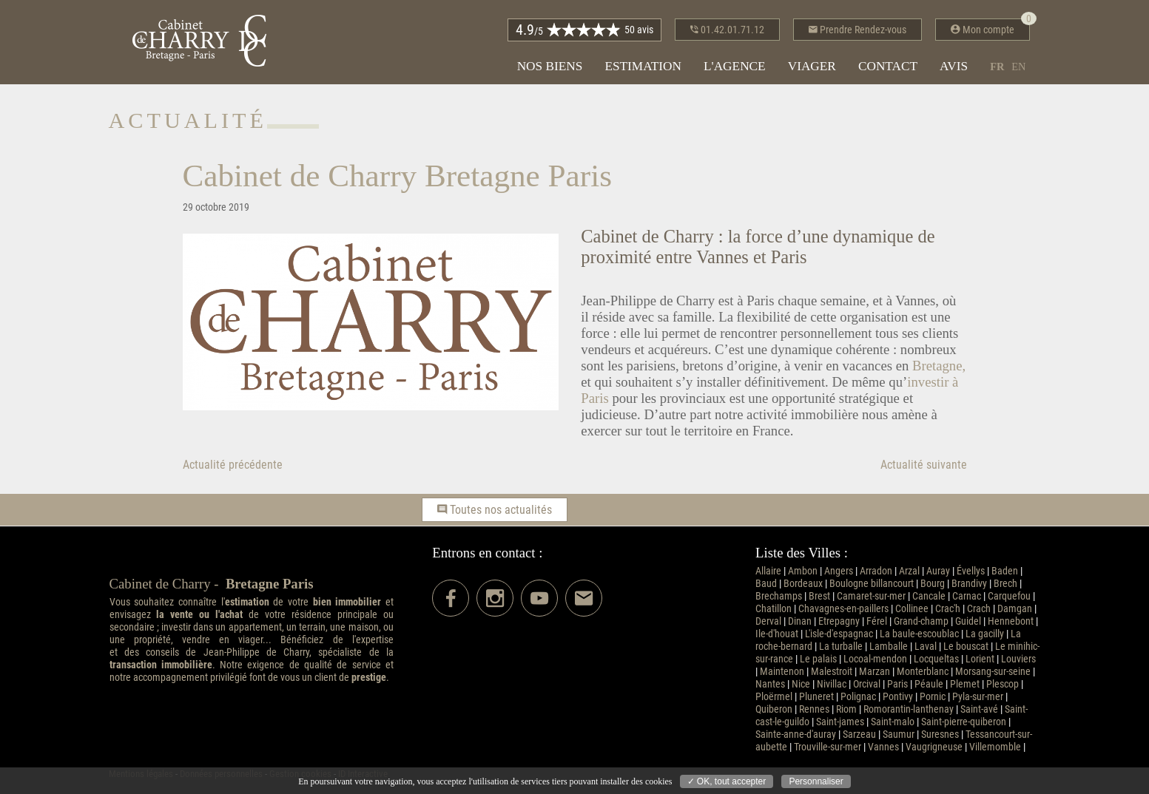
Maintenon (782, 671)
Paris (897, 684)
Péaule (928, 684)
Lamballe (888, 646)
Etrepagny (839, 621)
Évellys (971, 571)
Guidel (968, 621)
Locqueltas (936, 659)
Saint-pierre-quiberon (963, 722)
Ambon (803, 571)
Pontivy (898, 696)
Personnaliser (816, 781)
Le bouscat (965, 646)
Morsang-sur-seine (993, 671)
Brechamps (778, 596)
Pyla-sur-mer (977, 696)
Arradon (876, 571)
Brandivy (969, 583)
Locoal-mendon (875, 659)
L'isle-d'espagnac (839, 634)
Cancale (929, 596)
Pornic (933, 696)
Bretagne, (939, 365)
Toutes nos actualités (494, 510)
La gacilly (985, 634)
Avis (954, 66)
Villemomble (995, 747)
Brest (819, 596)
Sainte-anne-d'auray (795, 734)
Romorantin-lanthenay (908, 709)
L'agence (735, 66)
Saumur (898, 734)
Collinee (912, 609)
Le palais (818, 659)
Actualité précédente (233, 465)
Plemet (965, 684)
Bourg (932, 583)
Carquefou (1009, 596)
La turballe (841, 646)
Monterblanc (922, 671)
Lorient (980, 659)
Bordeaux (803, 583)
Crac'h (947, 609)
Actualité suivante (923, 465)
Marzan (874, 671)
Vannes (883, 747)
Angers (838, 571)
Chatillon (773, 609)
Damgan (1014, 609)
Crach (979, 609)
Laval (925, 646)
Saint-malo (892, 722)
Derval (768, 621)
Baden (1004, 571)
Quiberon (773, 709)
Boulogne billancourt (871, 583)
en (1018, 66)
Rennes (814, 709)
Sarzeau (859, 734)
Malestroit (831, 671)
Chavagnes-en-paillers (843, 609)
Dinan (800, 621)
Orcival (866, 684)
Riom (846, 709)
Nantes (770, 684)
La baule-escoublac (919, 634)
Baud (766, 583)
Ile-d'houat (776, 634)
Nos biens (550, 66)
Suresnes (940, 734)
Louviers (1018, 659)
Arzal (909, 571)
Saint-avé (979, 709)
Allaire (768, 571)
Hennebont (1011, 621)
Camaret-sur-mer (871, 596)
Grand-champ (921, 621)
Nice (801, 684)
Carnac (966, 596)
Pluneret (816, 696)
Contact (887, 66)
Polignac (858, 696)
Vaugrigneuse (934, 747)
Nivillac (831, 684)
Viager (812, 66)
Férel (876, 621)
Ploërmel (773, 696)
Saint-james (840, 722)
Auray (938, 571)
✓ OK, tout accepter (726, 781)
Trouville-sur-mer (827, 747)
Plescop (1002, 684)
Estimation (642, 66)
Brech (1005, 583)
